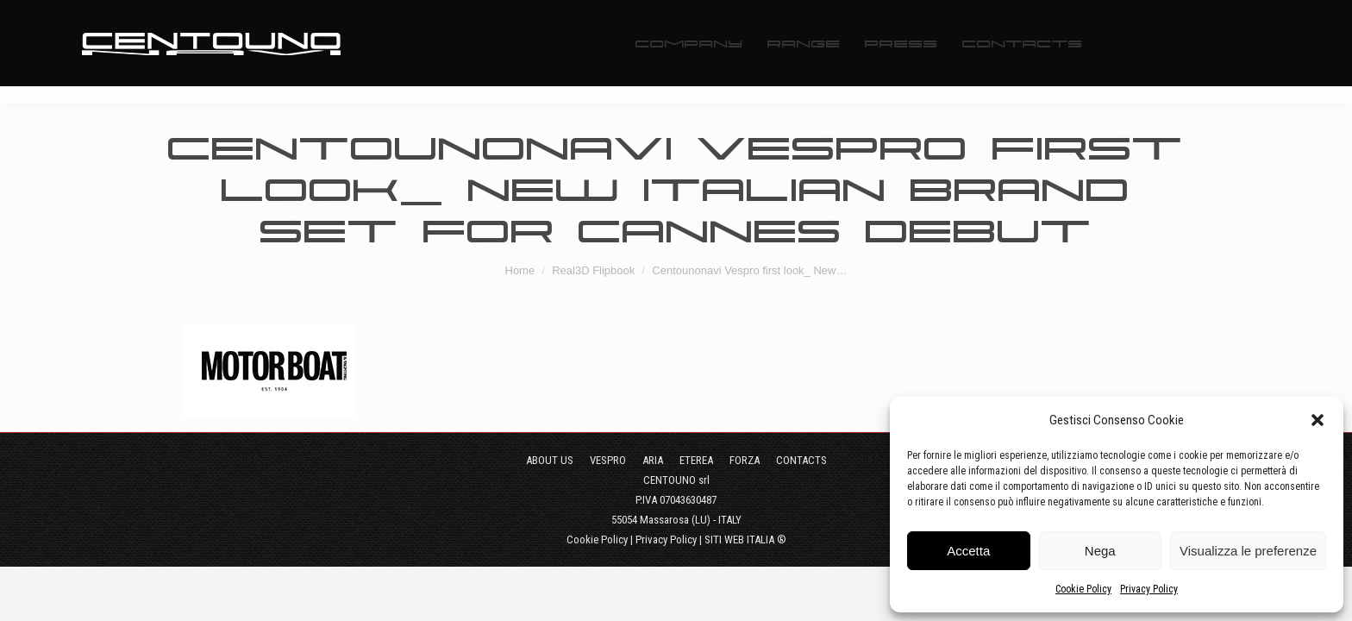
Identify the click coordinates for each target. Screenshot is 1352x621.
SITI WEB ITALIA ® (745, 539)
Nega (1100, 550)
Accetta (968, 550)
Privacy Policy (1149, 589)
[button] (1317, 420)
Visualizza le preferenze (1248, 550)
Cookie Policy (1083, 589)
